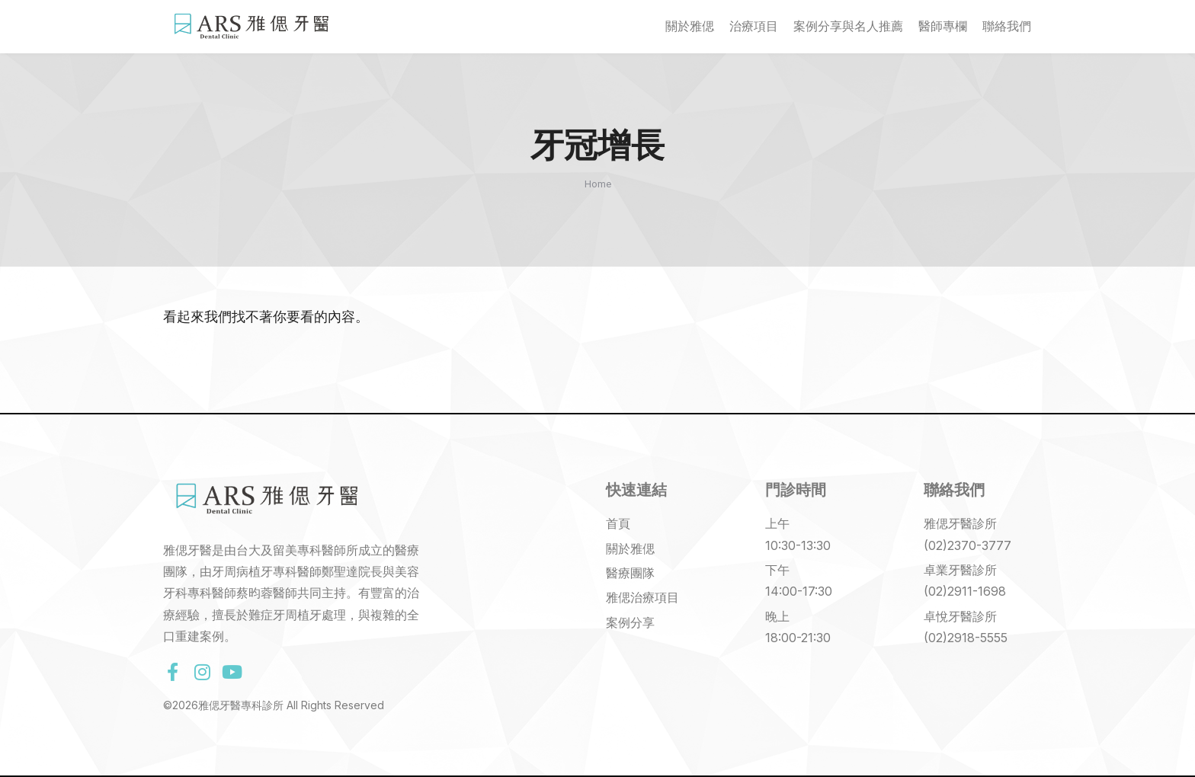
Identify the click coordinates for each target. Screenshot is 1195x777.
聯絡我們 (1006, 26)
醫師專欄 (942, 26)
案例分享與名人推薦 (848, 26)
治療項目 (753, 26)
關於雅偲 (689, 26)
